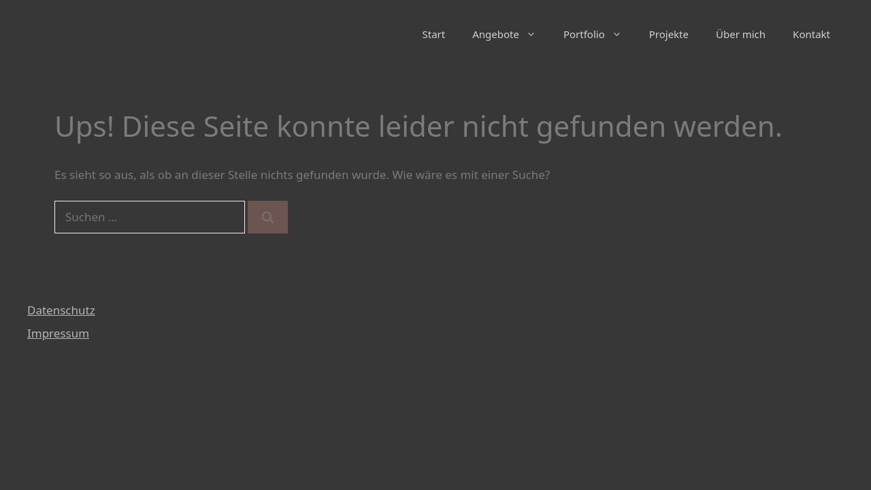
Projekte (669, 34)
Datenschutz (61, 310)
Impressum (58, 333)
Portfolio (599, 34)
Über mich (741, 34)
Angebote (511, 34)
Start (434, 34)
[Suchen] (268, 217)
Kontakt (811, 34)
